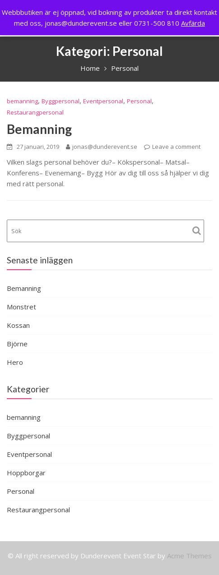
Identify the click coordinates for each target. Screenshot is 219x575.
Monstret (21, 306)
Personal (139, 101)
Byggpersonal (60, 101)
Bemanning (39, 129)
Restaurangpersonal (35, 112)
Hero (15, 362)
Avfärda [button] (193, 23)
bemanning (22, 101)
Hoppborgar (26, 472)
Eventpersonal (103, 101)
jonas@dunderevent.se (101, 147)
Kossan (18, 325)
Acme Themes (189, 555)
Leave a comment (176, 147)
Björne (17, 343)
